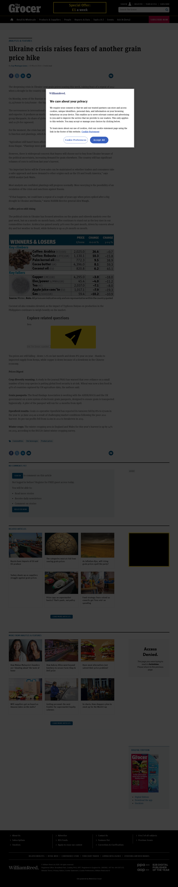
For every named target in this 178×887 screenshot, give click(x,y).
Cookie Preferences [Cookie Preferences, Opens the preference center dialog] (75, 139)
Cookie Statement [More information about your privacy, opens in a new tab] (90, 131)
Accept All (99, 139)
